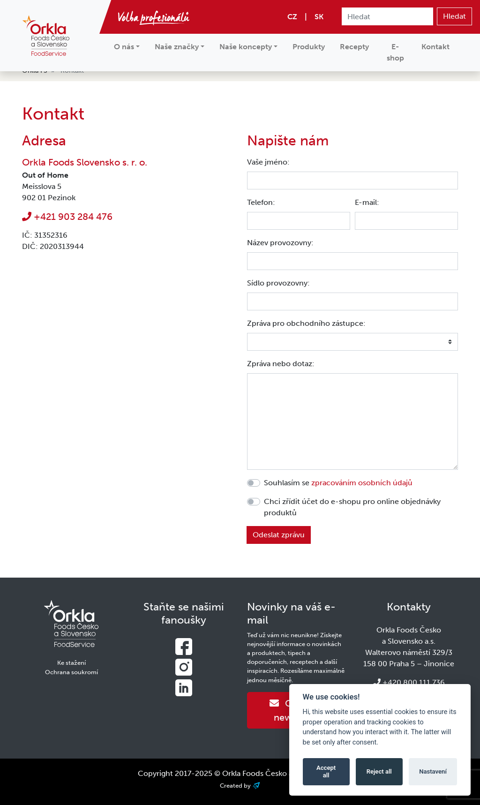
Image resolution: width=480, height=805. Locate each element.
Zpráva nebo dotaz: (281, 363)
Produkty (308, 46)
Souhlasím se (338, 482)
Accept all (326, 771)
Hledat (454, 16)
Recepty (354, 46)
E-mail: (367, 202)
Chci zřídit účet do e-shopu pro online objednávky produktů (352, 507)
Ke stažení (71, 662)
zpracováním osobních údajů (361, 482)
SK (319, 16)
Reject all (379, 771)
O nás (124, 46)
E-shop (395, 52)
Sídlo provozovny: (278, 282)
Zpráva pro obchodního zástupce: (306, 323)
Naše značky (177, 46)
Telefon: (261, 202)
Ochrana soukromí (71, 672)
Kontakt (435, 46)
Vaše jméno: (268, 162)
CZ (292, 16)
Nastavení (433, 771)
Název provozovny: (280, 242)
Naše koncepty (245, 46)
